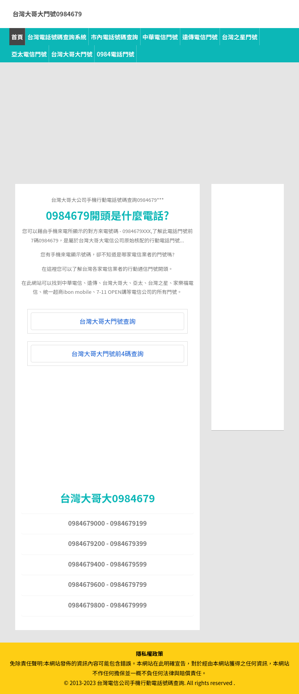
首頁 (17, 36)
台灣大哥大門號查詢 (107, 321)
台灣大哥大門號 (71, 53)
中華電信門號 (160, 36)
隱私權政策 (149, 653)
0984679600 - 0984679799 (107, 584)
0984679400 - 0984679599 (107, 564)
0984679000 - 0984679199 (107, 523)
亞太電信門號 (29, 53)
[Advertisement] (149, 129)
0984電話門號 (115, 53)
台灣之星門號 (239, 36)
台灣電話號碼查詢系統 (56, 36)
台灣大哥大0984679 (107, 497)
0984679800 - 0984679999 (107, 604)
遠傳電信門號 (200, 36)
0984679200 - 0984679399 (107, 543)
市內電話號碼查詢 (114, 36)
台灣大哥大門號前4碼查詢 (108, 353)
